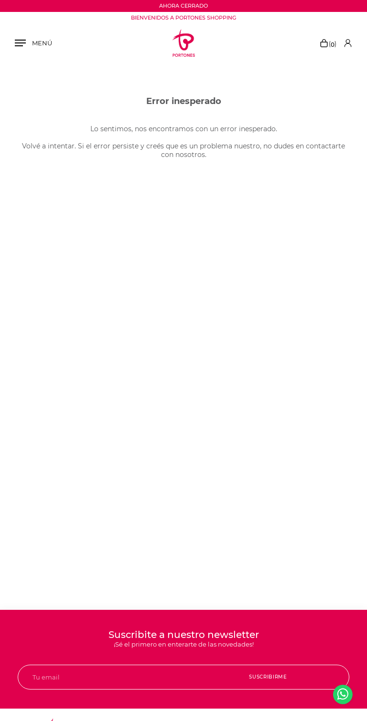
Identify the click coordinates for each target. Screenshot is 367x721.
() (327, 44)
